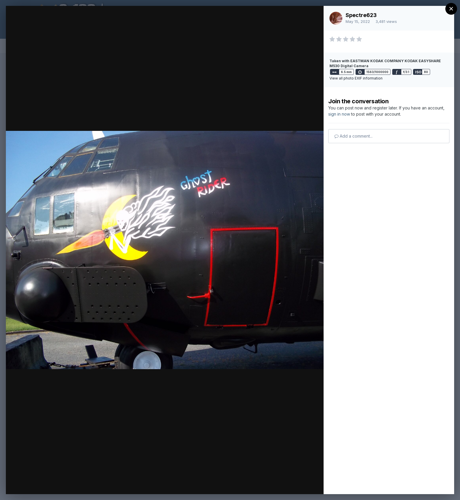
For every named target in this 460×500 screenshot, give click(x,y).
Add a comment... (353, 136)
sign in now (339, 114)
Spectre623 (361, 15)
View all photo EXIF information (356, 78)
